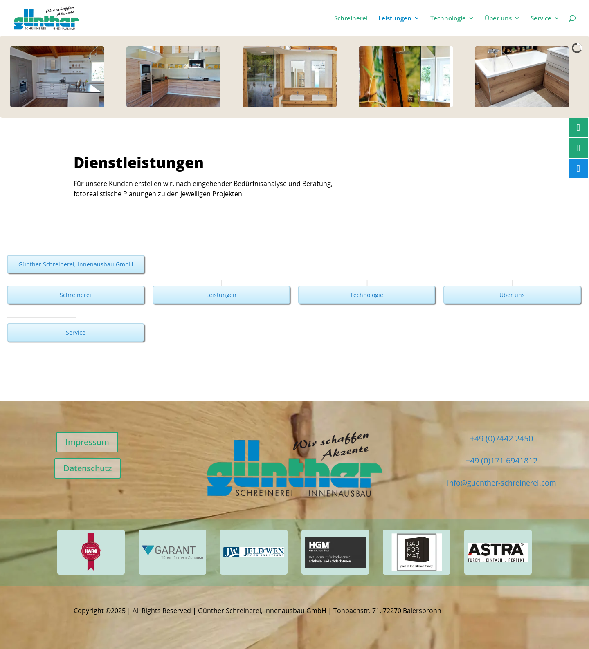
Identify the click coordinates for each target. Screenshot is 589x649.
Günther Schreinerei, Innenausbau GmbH (75, 264)
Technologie (448, 18)
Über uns (498, 18)
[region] (294, 77)
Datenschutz (87, 468)
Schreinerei (351, 18)
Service (541, 18)
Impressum (87, 442)
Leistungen (394, 18)
